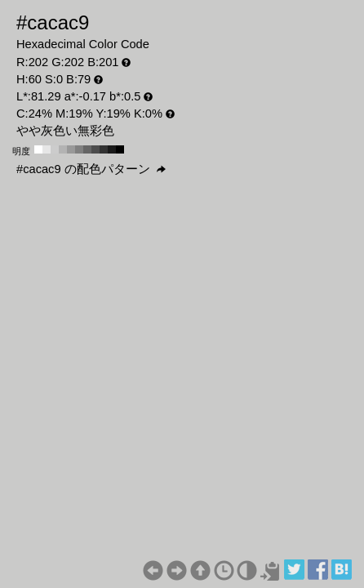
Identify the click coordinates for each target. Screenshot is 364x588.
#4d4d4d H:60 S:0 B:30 (95, 149)
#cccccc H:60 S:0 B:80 (55, 149)
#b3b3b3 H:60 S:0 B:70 (63, 149)
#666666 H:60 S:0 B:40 (87, 149)
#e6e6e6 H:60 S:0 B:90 (46, 149)
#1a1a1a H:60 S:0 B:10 (112, 149)
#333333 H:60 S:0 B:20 (104, 149)
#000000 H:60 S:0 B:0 (120, 149)
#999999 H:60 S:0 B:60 (71, 149)
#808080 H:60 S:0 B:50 (79, 149)
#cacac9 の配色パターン (91, 169)
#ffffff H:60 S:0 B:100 (38, 149)
